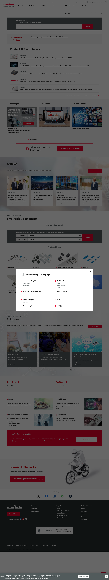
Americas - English (29, 281)
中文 (58, 300)
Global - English (28, 300)
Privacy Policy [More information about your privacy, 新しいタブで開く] (45, 578)
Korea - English (28, 306)
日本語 (59, 306)
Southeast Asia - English (32, 291)
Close (90, 271)
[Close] (106, 576)
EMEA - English (62, 281)
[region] (54, 576)
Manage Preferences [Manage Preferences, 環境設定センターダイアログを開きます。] (83, 576)
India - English (62, 291)
